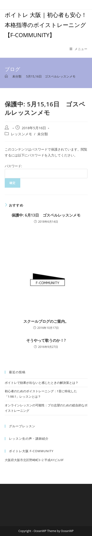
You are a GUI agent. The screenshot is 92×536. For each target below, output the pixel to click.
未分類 (42, 134)
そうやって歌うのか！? (46, 340)
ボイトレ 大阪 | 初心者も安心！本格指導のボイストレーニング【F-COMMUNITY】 (46, 25)
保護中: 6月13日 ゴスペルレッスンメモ (46, 215)
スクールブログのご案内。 (46, 321)
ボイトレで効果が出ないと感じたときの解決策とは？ (41, 383)
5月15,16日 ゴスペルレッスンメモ (50, 76)
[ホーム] (6, 76)
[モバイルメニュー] (79, 49)
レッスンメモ (21, 134)
